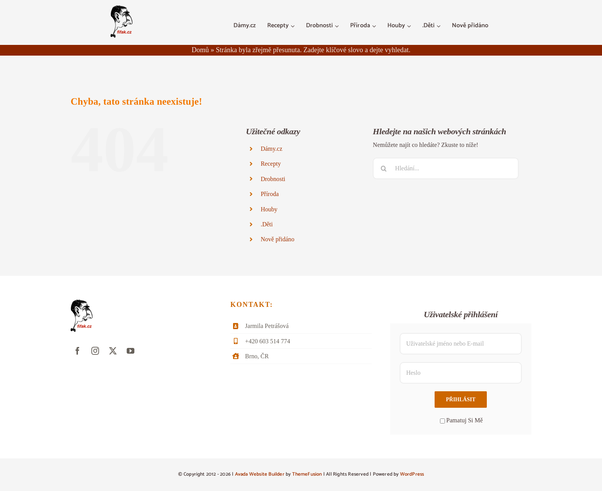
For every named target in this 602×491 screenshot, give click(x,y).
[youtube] (130, 351)
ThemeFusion (307, 474)
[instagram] (95, 351)
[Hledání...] (446, 168)
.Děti (267, 224)
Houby (269, 209)
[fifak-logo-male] (121, 8)
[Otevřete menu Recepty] (293, 26)
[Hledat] (383, 168)
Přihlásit (460, 399)
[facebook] (77, 351)
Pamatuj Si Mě (461, 420)
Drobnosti (273, 179)
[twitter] (113, 351)
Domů (200, 50)
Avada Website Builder (259, 474)
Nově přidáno (277, 239)
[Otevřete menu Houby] (410, 26)
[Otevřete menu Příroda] (375, 26)
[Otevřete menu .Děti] (439, 26)
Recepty (271, 163)
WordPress (412, 474)
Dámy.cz (271, 148)
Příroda (270, 194)
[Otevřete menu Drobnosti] (338, 26)
